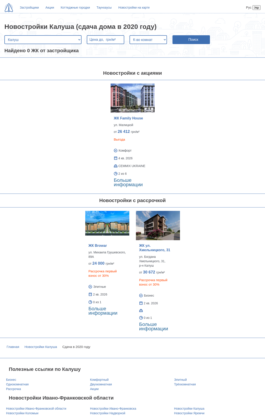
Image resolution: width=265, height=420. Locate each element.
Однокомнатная (17, 384)
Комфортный (99, 379)
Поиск (193, 39)
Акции (49, 7)
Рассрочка (13, 389)
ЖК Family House (128, 118)
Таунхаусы (104, 7)
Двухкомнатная (101, 384)
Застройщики (29, 7)
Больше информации (128, 182)
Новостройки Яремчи (189, 413)
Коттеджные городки (75, 7)
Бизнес (11, 379)
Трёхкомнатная (185, 384)
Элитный (180, 379)
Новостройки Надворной (107, 413)
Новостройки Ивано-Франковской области (36, 408)
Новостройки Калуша (40, 347)
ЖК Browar (98, 245)
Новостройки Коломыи (22, 413)
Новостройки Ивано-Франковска (113, 408)
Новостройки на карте (134, 7)
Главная (13, 347)
